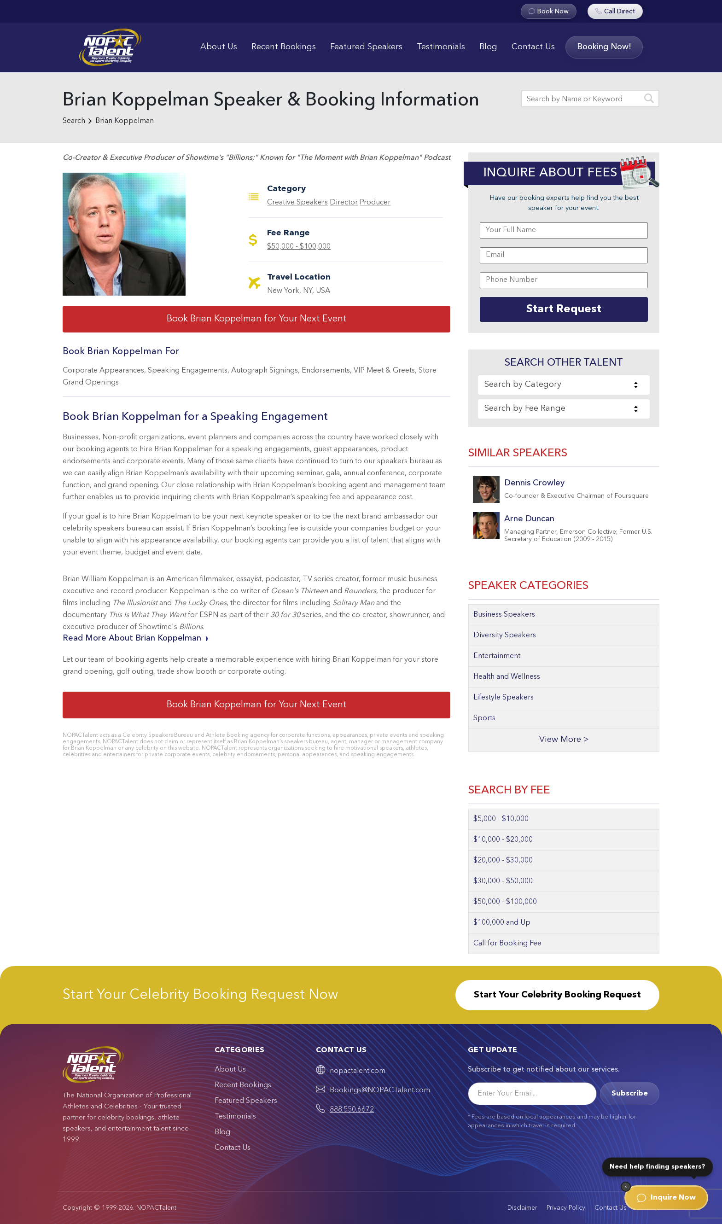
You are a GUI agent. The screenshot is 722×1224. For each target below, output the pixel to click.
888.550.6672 (352, 1109)
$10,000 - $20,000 (503, 840)
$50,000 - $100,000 (299, 247)
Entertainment (496, 656)
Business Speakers (504, 614)
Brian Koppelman (124, 121)
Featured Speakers (366, 47)
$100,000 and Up (501, 923)
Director (344, 202)
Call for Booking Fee (507, 943)
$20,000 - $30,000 (503, 860)
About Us (218, 47)
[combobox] (564, 385)
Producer (375, 202)
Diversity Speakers (504, 635)
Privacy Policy (566, 1208)
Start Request (563, 309)
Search (74, 121)
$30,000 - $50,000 (503, 881)
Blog (488, 47)
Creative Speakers (297, 202)
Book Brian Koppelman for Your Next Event (257, 319)
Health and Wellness (506, 677)
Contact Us (533, 47)
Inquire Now (666, 1197)
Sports (484, 718)
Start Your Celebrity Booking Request (557, 995)
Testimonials (441, 47)
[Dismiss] (626, 1187)
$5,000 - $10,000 (501, 819)
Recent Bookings (283, 47)
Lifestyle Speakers (503, 697)
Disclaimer (522, 1208)
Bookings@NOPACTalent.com (380, 1090)
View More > (564, 739)
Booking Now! (604, 47)
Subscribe (629, 1093)
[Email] (532, 1093)
